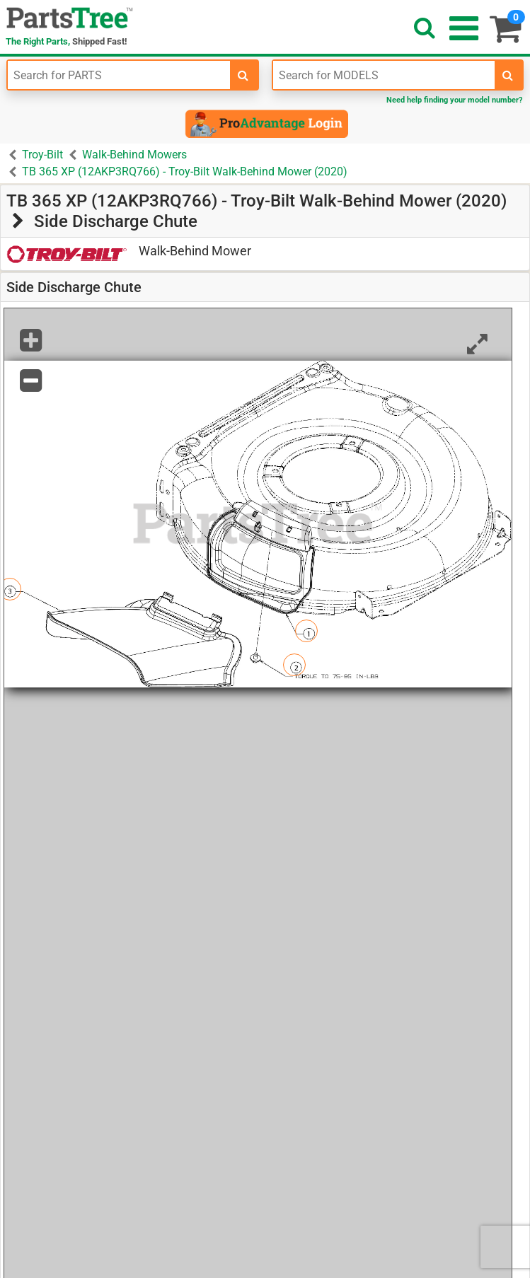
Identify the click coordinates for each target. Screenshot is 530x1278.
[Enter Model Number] (384, 75)
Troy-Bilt (42, 154)
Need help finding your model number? (454, 100)
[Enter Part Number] (119, 75)
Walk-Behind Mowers (134, 154)
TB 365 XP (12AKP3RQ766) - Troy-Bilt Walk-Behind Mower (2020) (184, 171)
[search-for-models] (508, 75)
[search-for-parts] (243, 75)
